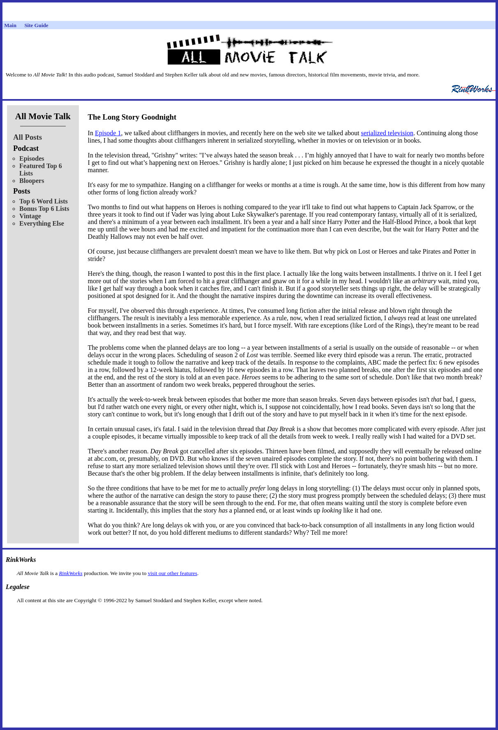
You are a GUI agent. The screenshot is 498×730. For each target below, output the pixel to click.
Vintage (30, 216)
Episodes (31, 158)
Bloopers (31, 180)
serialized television (387, 132)
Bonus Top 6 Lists (44, 208)
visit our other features (172, 573)
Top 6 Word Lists (43, 201)
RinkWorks (70, 573)
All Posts (27, 137)
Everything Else (41, 223)
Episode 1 (108, 132)
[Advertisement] (249, 617)
